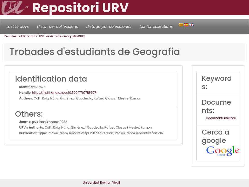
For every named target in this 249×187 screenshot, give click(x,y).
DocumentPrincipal (221, 118)
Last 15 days (17, 26)
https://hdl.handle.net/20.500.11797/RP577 (64, 92)
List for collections (156, 26)
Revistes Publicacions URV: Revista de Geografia (41, 36)
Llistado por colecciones (109, 26)
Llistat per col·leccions (57, 26)
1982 (81, 36)
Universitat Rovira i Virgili (102, 182)
